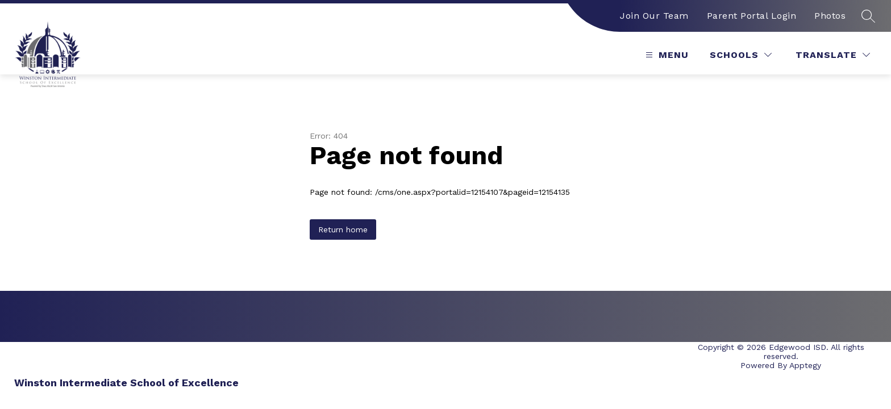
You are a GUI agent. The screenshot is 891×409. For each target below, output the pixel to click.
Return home (343, 229)
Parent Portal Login (752, 15)
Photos (830, 15)
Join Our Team (654, 15)
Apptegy (805, 365)
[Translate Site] (833, 55)
